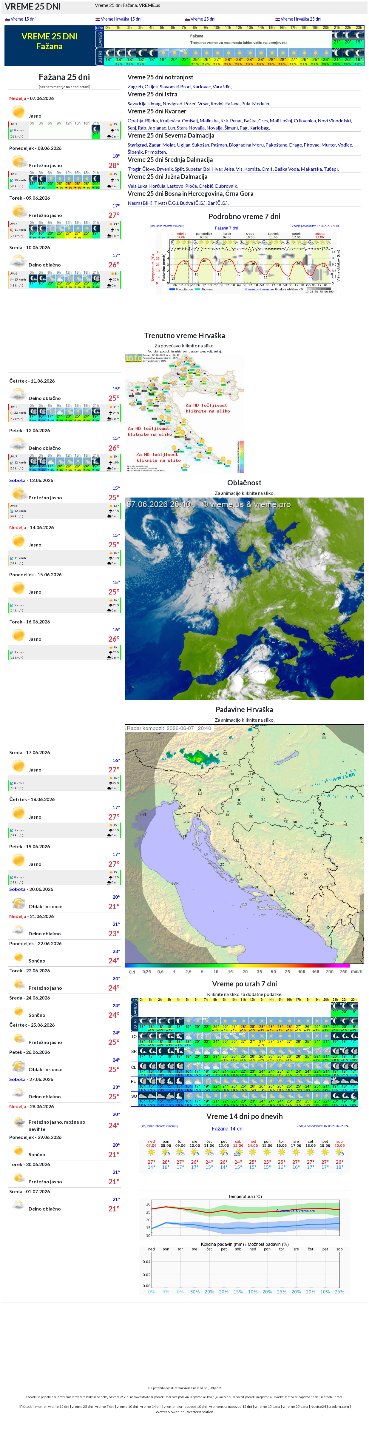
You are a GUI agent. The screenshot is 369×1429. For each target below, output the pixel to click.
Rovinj (217, 103)
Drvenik (165, 169)
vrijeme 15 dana (267, 1406)
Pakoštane (276, 144)
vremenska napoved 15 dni (230, 1406)
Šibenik (135, 152)
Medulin (260, 103)
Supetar (193, 169)
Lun (171, 127)
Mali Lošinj (281, 120)
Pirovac (311, 144)
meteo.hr (291, 1397)
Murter (328, 144)
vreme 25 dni (82, 1406)
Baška (250, 120)
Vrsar (203, 103)
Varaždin (222, 86)
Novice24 (318, 1406)
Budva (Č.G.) (193, 203)
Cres (263, 120)
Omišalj (190, 120)
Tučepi (331, 169)
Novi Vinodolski (334, 120)
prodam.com (338, 1406)
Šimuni (231, 127)
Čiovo (148, 169)
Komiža (252, 169)
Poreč (190, 103)
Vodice (345, 144)
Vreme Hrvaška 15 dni (121, 18)
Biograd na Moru (246, 144)
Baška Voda (286, 169)
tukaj (217, 351)
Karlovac (201, 86)
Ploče (191, 186)
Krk (224, 120)
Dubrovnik (226, 186)
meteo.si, (225, 1397)
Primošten (155, 152)
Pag (244, 127)
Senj (132, 127)
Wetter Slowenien (170, 1412)
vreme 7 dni (104, 1406)
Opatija (135, 120)
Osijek (151, 86)
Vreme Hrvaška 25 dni (301, 18)
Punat (236, 120)
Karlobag (259, 127)
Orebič (206, 186)
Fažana (232, 103)
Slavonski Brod (175, 86)
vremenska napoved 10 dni (185, 1406)
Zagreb (135, 86)
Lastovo (175, 186)
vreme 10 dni (127, 1406)
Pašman (219, 144)
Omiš (267, 169)
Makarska (311, 169)
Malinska (209, 120)
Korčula (157, 186)
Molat (168, 144)
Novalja (214, 127)
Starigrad (137, 144)
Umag (154, 103)
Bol (206, 169)
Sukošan (200, 144)
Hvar (217, 169)
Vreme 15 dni (23, 18)
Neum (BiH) (140, 203)
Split (179, 169)
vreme (40, 1406)
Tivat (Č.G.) (166, 203)
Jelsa (229, 169)
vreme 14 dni (150, 1406)
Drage (295, 144)
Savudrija (137, 103)
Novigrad (172, 103)
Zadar (154, 144)
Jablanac (157, 127)
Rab (142, 127)
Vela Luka (137, 186)
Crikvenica (305, 120)
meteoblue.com (331, 1397)
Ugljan (183, 144)
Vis (239, 169)
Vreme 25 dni (203, 18)
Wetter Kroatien (200, 1412)
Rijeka (151, 120)
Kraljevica (170, 120)
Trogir (134, 169)
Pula (245, 103)
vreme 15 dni (58, 1406)
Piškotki (26, 1406)
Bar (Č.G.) (217, 203)
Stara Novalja (191, 127)
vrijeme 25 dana (295, 1406)
